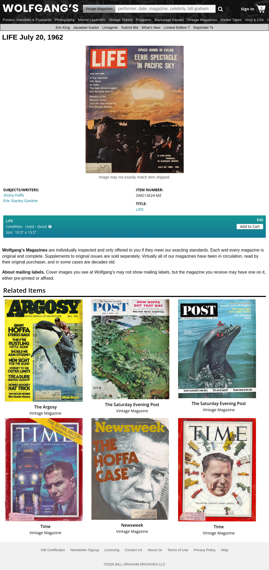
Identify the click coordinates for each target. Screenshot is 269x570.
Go (220, 9)
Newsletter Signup (84, 550)
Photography (64, 20)
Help (224, 550)
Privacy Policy (205, 550)
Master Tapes (231, 20)
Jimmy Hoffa (13, 195)
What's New (151, 27)
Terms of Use (177, 550)
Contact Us (133, 550)
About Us (155, 550)
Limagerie (110, 27)
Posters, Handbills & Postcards (27, 20)
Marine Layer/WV (91, 20)
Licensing (111, 550)
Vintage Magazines (202, 20)
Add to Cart (250, 226)
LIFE (140, 209)
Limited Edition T (177, 27)
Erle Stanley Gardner (20, 201)
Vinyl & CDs (254, 20)
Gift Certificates (53, 550)
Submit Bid (129, 27)
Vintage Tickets (121, 20)
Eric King (63, 27)
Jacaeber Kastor (86, 27)
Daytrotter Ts (203, 27)
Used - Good (36, 226)
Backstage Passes (169, 20)
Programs (144, 20)
